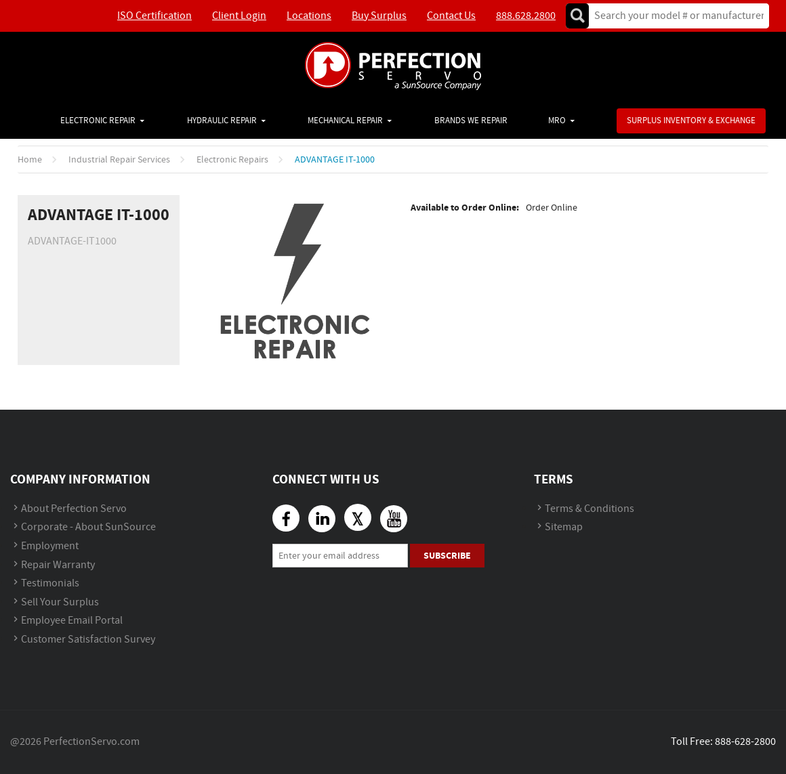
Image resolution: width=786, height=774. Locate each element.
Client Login (239, 16)
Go (577, 15)
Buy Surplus (379, 16)
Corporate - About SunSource (88, 527)
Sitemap (564, 527)
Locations (309, 16)
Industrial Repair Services (119, 160)
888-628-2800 (745, 742)
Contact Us (451, 16)
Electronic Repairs (232, 160)
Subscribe (447, 555)
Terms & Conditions (589, 509)
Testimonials (50, 583)
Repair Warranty (58, 565)
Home (30, 160)
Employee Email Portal (72, 621)
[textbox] (674, 15)
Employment (50, 546)
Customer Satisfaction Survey (88, 639)
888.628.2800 (526, 16)
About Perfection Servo (74, 509)
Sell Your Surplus (60, 602)
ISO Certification (154, 16)
